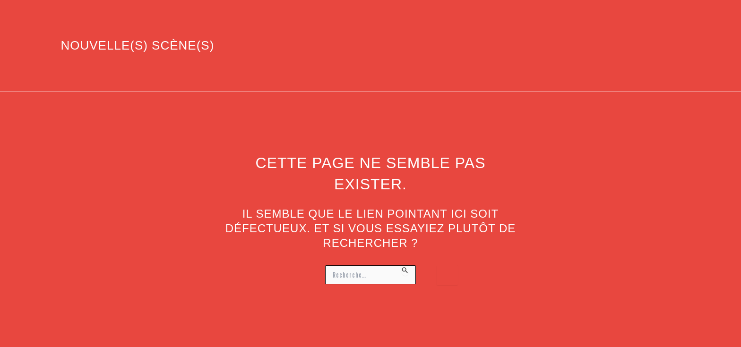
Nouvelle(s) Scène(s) (138, 45)
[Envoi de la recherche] (405, 270)
